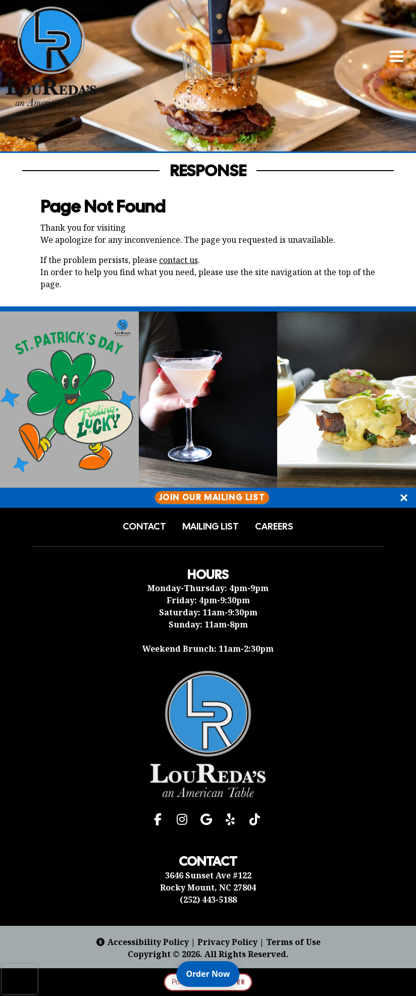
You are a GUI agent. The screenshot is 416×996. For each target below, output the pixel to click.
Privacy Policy (227, 942)
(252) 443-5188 (208, 899)
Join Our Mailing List (212, 497)
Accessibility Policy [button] (142, 942)
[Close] (404, 498)
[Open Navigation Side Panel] (392, 56)
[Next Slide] (399, 399)
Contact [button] (144, 526)
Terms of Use (293, 942)
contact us (178, 260)
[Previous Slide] (16, 399)
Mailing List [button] (210, 526)
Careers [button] (274, 526)
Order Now (213, 973)
